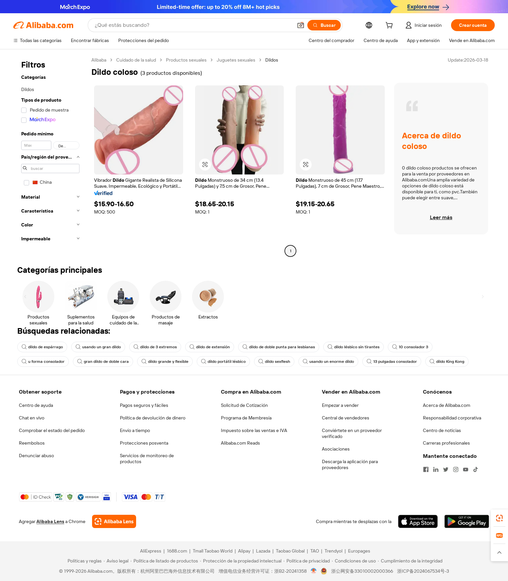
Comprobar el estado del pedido (52, 430)
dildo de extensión (209, 347)
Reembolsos (32, 443)
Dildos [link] (271, 60)
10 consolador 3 (410, 347)
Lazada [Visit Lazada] (263, 551)
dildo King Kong (447, 361)
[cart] (390, 26)
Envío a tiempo (135, 430)
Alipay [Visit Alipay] (244, 551)
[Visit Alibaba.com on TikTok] (476, 469)
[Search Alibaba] (193, 25)
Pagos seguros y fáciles (144, 405)
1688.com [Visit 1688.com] (177, 551)
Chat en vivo (31, 417)
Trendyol (333, 551)
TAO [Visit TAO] (314, 551)
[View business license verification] (314, 571)
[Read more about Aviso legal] (116, 561)
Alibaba (98, 60)
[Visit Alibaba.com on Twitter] (446, 469)
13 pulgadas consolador (392, 361)
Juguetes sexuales (236, 60)
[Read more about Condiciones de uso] (354, 561)
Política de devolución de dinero (152, 417)
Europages (359, 551)
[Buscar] (324, 25)
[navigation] (50, 156)
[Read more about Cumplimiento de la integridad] (410, 561)
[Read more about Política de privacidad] (306, 561)
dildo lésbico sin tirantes (354, 347)
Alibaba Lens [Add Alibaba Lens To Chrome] (50, 521)
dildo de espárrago (42, 347)
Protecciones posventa (144, 443)
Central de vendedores (345, 417)
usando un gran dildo (98, 347)
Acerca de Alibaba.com (446, 405)
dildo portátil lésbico (223, 361)
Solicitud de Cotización (244, 405)
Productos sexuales (186, 60)
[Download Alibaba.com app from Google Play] (466, 521)
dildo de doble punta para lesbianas (278, 347)
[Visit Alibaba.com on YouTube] (466, 469)
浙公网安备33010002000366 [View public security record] (362, 571)
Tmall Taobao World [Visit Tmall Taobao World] (212, 551)
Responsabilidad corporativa (452, 417)
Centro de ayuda (36, 405)
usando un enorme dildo (328, 361)
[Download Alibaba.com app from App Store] (418, 521)
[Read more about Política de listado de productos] (164, 561)
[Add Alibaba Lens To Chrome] (114, 521)
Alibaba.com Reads (240, 443)
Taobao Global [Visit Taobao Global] (290, 551)
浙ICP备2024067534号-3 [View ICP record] (423, 571)
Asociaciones (336, 449)
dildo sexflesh (274, 361)
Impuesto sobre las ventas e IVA (254, 430)
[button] (301, 25)
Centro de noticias (442, 430)
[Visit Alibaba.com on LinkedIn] (436, 469)
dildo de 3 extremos (155, 347)
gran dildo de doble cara (103, 361)
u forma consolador (43, 361)
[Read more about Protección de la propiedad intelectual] (240, 561)
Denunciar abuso (36, 455)
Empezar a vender (340, 405)
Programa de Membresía (246, 417)
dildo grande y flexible (164, 361)
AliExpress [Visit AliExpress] (150, 551)
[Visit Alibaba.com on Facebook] (426, 469)
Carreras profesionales (446, 443)
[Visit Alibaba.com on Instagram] (456, 469)
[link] (499, 518)
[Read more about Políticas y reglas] (84, 561)
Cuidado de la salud (136, 60)
